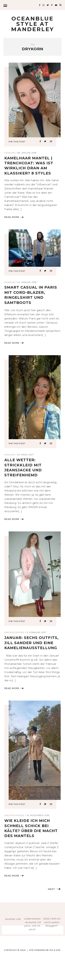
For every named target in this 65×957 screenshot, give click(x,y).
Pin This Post (17, 141)
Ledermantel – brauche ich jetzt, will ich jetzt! (32, 924)
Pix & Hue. (55, 950)
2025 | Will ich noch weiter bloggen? (51, 922)
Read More (14, 217)
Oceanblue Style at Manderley (32, 24)
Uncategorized (14, 632)
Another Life (13, 919)
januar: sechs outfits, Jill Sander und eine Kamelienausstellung (31, 643)
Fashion (9, 153)
